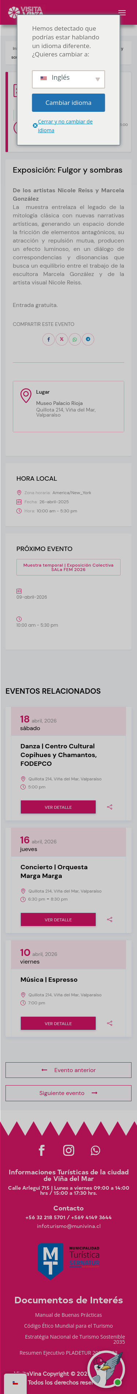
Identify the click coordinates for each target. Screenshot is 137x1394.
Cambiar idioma (69, 102)
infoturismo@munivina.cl (68, 1225)
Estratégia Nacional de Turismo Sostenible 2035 (75, 1339)
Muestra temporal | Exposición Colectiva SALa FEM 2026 (68, 567)
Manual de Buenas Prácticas (68, 1315)
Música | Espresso (48, 979)
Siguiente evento (68, 1093)
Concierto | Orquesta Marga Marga (54, 871)
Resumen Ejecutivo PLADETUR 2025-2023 (68, 1353)
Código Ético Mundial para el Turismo (68, 1326)
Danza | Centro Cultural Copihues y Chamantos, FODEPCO (58, 755)
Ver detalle (58, 807)
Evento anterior (68, 1070)
